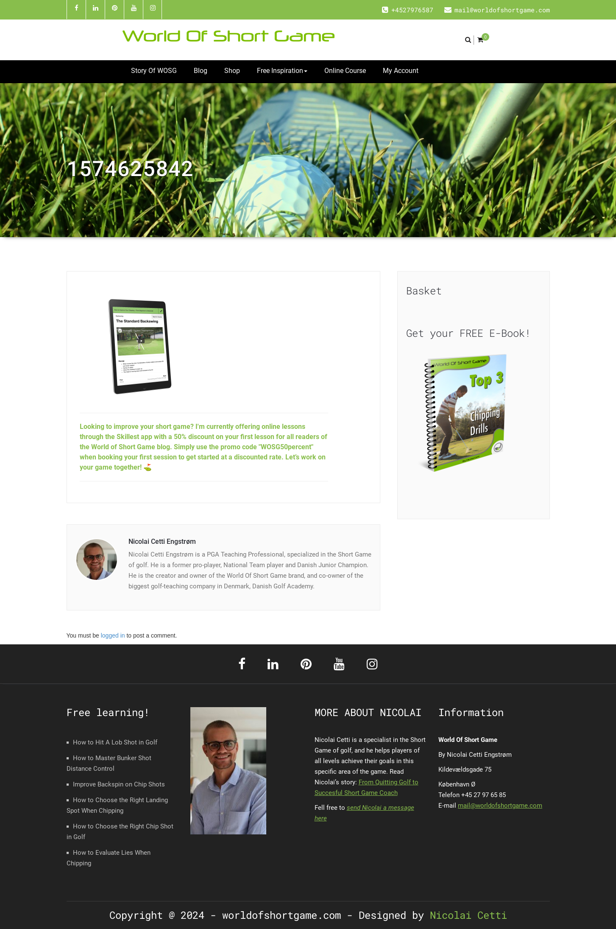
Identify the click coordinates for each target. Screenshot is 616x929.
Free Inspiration (282, 71)
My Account (400, 71)
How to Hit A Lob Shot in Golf (115, 742)
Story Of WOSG (154, 71)
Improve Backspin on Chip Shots (119, 784)
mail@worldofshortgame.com (500, 805)
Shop (232, 71)
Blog (200, 71)
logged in (113, 635)
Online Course (345, 71)
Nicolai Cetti (465, 915)
